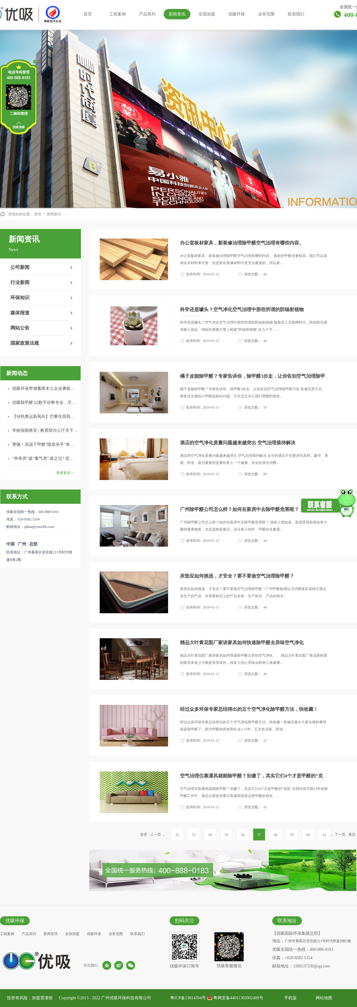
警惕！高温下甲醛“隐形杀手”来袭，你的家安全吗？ (45, 444)
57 (259, 834)
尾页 (352, 834)
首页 (88, 14)
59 (292, 835)
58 (275, 835)
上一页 (155, 834)
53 (193, 835)
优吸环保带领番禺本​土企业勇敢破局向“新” (45, 388)
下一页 (340, 834)
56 (243, 835)
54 (210, 835)
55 (226, 835)
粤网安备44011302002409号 (238, 998)
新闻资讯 (54, 214)
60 (308, 835)
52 (177, 835)
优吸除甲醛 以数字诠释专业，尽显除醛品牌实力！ (45, 402)
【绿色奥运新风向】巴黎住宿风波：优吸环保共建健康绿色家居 (45, 416)
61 (324, 835)
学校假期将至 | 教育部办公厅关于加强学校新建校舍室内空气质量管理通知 (45, 430)
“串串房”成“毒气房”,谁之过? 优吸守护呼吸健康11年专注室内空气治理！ (45, 458)
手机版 (289, 998)
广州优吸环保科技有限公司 (126, 998)
